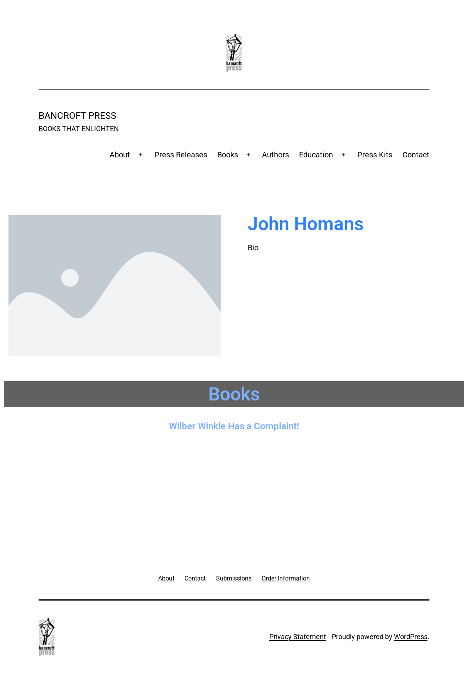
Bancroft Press (77, 115)
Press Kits (374, 154)
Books (227, 154)
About (120, 154)
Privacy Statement (297, 637)
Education (316, 154)
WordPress (410, 637)
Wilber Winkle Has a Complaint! (234, 423)
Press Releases (180, 154)
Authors (275, 154)
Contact (415, 154)
